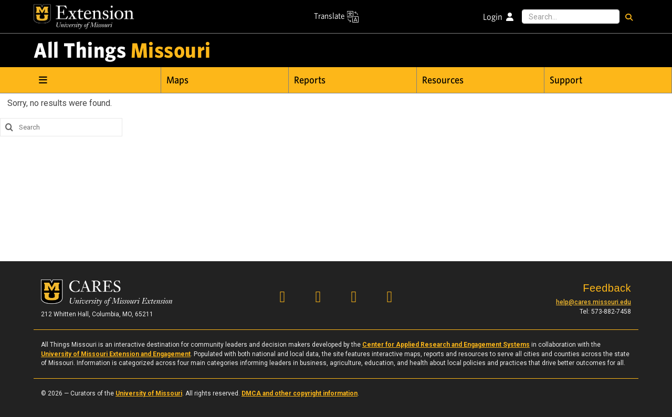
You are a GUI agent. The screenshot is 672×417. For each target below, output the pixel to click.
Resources (443, 80)
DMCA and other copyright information (300, 393)
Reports (310, 80)
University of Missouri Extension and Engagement (116, 354)
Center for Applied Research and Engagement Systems (446, 344)
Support (566, 80)
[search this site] (8, 127)
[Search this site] (571, 16)
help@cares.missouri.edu (593, 302)
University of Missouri (149, 393)
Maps (177, 80)
